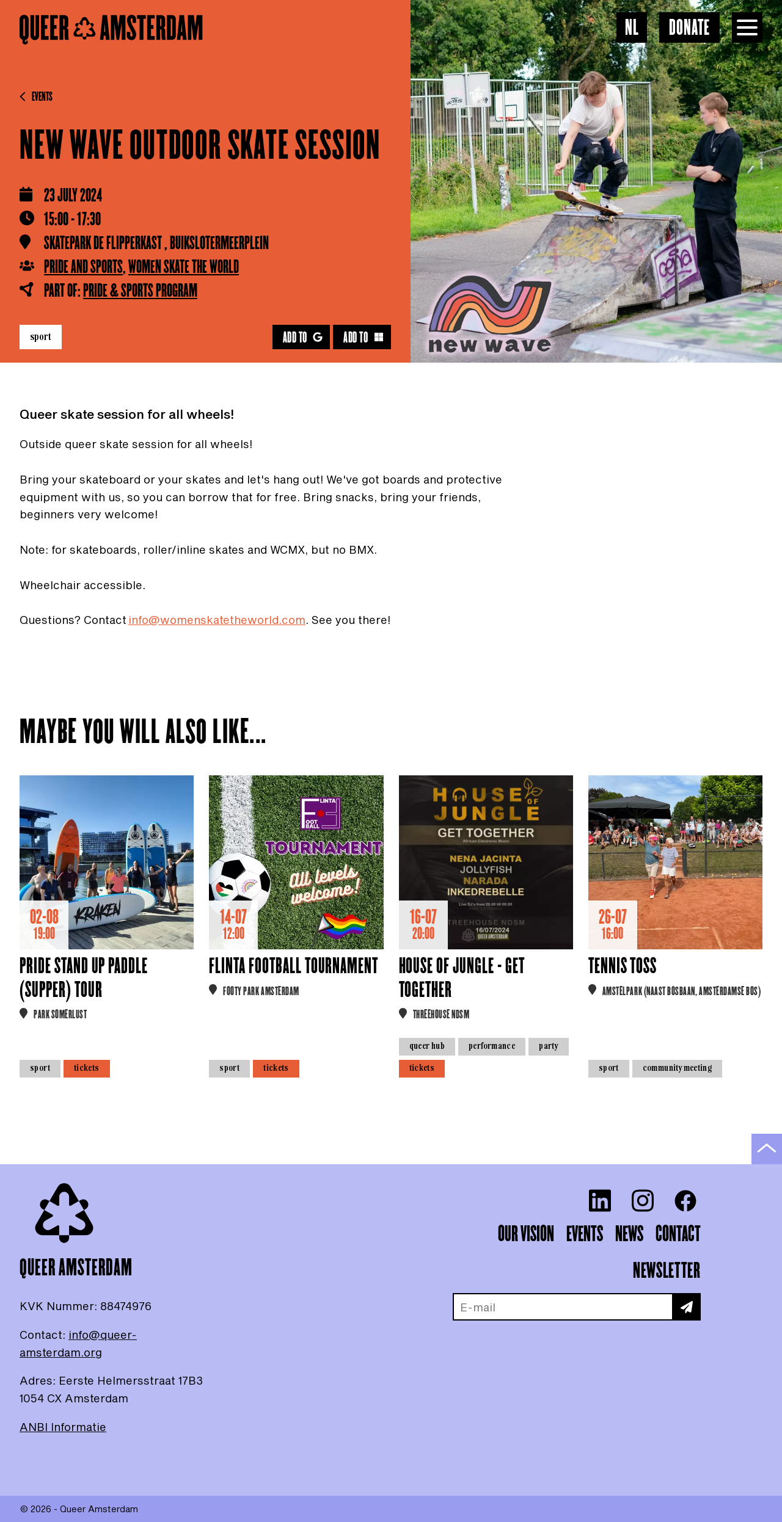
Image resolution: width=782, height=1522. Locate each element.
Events (36, 97)
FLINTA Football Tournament (293, 967)
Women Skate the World (183, 267)
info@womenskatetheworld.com (216, 619)
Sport (40, 336)
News (629, 1234)
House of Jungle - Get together (462, 978)
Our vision (526, 1234)
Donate (689, 28)
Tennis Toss (622, 967)
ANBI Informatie (63, 1426)
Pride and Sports (83, 267)
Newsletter (666, 1271)
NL (632, 28)
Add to (303, 338)
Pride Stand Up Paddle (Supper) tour (84, 978)
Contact (678, 1234)
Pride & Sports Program (140, 291)
